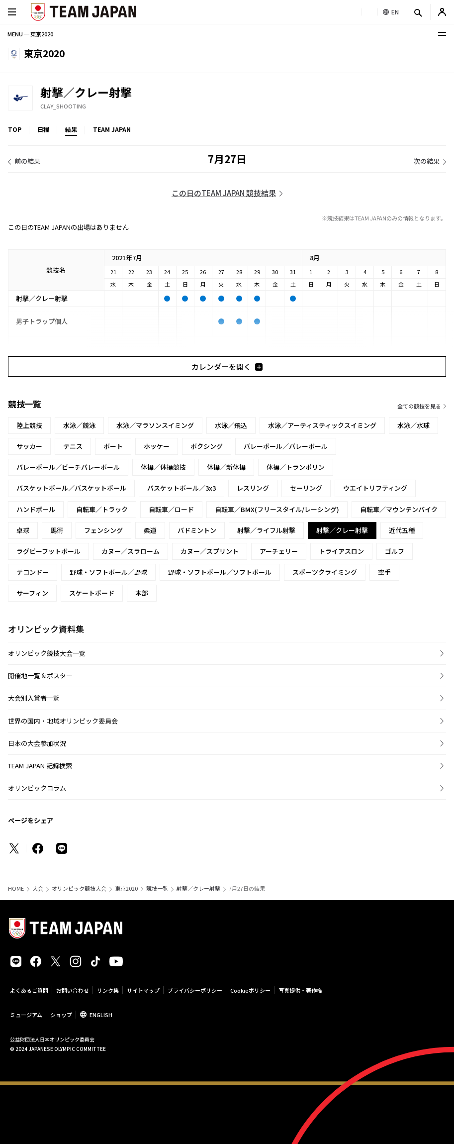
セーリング (306, 488)
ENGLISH (101, 1015)
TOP (14, 129)
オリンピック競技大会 (79, 888)
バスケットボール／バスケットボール (71, 488)
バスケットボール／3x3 (181, 488)
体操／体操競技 (163, 467)
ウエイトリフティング (375, 488)
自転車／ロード (171, 509)
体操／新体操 (226, 467)
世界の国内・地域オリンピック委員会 (63, 721)
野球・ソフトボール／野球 (108, 572)
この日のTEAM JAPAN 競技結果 (224, 193)
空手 (384, 572)
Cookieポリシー (250, 990)
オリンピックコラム (37, 788)
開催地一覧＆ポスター (40, 675)
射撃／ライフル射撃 (266, 530)
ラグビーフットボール (48, 551)
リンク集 (108, 990)
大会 (37, 888)
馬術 (56, 530)
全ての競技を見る (419, 406)
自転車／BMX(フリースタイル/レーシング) (277, 509)
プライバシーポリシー (195, 990)
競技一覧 (157, 888)
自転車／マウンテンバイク (399, 509)
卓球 (22, 530)
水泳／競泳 (79, 425)
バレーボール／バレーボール (286, 446)
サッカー (29, 446)
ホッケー (157, 446)
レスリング (253, 488)
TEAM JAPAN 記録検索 (40, 765)
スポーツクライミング (324, 572)
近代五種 (402, 530)
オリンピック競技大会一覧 (47, 653)
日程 (43, 129)
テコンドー (32, 572)
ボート (113, 446)
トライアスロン (341, 551)
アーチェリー (279, 551)
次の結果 (427, 161)
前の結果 (27, 161)
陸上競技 (29, 425)
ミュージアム (26, 1015)
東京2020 (126, 888)
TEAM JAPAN (112, 129)
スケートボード (91, 593)
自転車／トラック (102, 509)
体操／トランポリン (296, 467)
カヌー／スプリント (210, 551)
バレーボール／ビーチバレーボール (68, 467)
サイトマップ (143, 990)
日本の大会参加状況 (37, 743)
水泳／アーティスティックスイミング (322, 425)
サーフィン (32, 593)
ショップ (61, 1015)
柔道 (150, 530)
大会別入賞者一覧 (34, 698)
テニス (73, 446)
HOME (16, 888)
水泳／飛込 (231, 425)
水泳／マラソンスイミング (155, 425)
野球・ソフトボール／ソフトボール (220, 572)
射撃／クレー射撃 (198, 888)
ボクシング (206, 446)
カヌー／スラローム (130, 551)
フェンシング (103, 530)
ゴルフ (394, 551)
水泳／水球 (413, 425)
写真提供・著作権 (300, 990)
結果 (71, 129)
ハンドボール (35, 509)
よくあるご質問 (29, 990)
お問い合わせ (72, 990)
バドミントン (197, 530)
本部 (141, 593)
